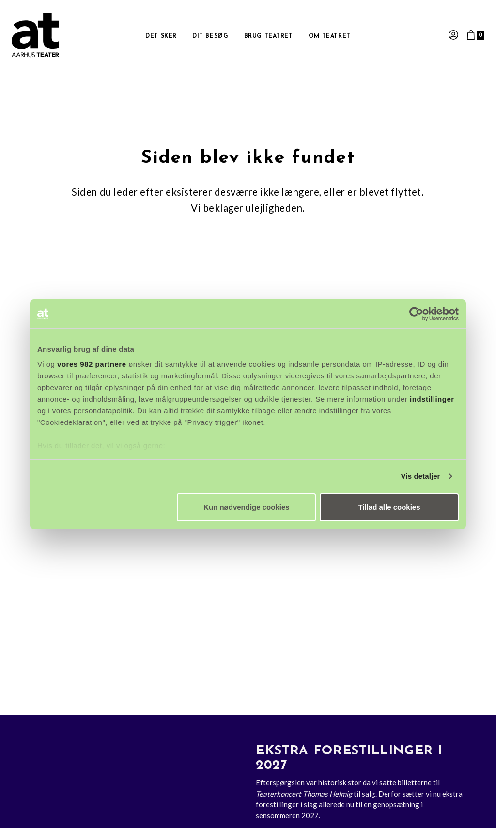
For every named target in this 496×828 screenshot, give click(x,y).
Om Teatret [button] (330, 36)
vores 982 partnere (91, 364)
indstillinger (432, 399)
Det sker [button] (161, 36)
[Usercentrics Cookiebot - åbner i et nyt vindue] (416, 314)
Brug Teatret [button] (268, 36)
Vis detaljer (420, 476)
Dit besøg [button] (210, 36)
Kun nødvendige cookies (246, 507)
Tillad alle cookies (389, 507)
